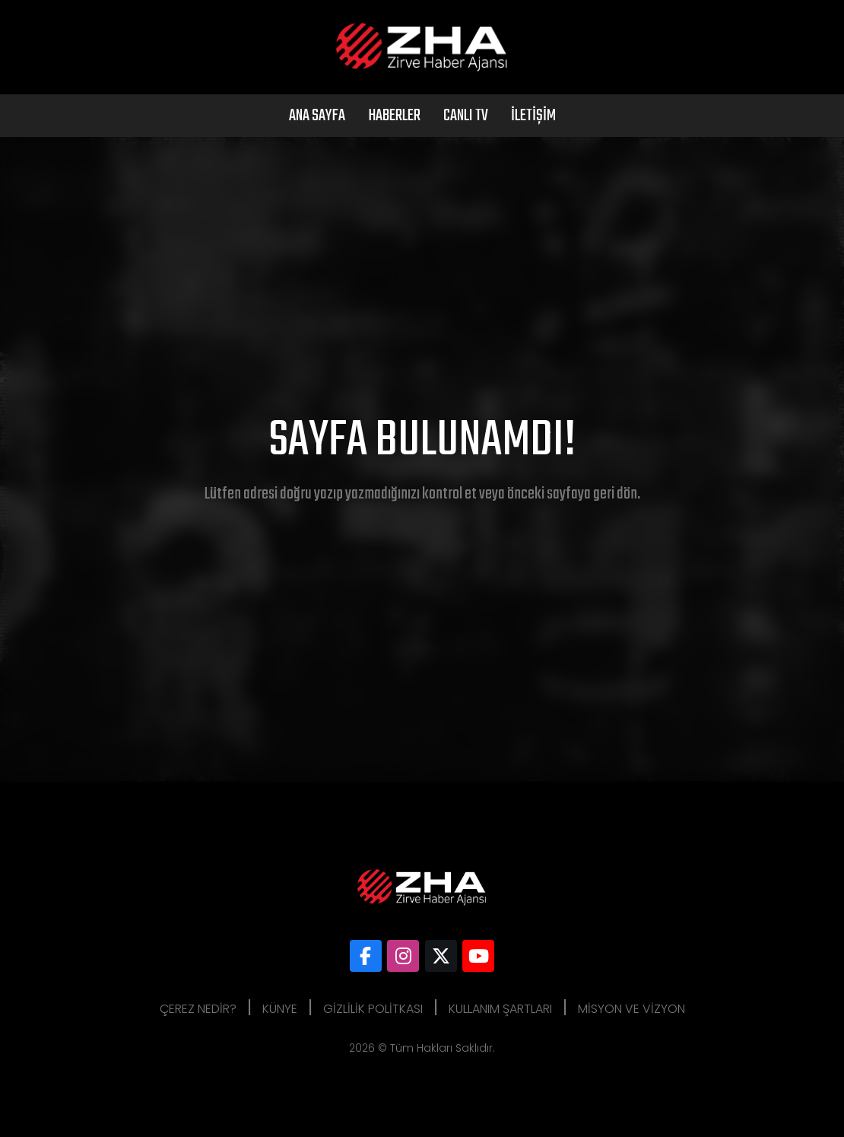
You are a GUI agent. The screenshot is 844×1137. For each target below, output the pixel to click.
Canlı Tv (465, 116)
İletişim (533, 116)
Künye (279, 1009)
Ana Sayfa (317, 116)
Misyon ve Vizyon (631, 1009)
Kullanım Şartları (500, 1009)
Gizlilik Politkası (373, 1009)
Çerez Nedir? (198, 1009)
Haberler (394, 116)
